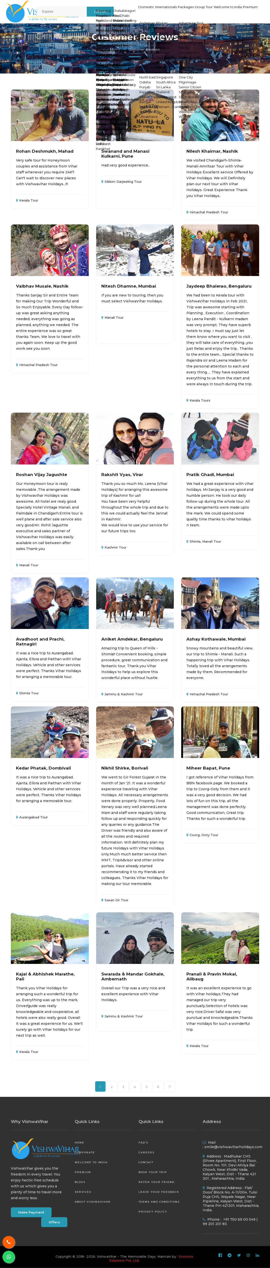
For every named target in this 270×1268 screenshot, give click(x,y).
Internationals (138, 11)
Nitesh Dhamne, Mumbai (128, 286)
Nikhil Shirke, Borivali (124, 768)
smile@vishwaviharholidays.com (233, 1147)
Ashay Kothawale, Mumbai (216, 639)
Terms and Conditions (159, 1201)
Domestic (112, 11)
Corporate (85, 1152)
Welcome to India (219, 11)
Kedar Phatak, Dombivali (43, 768)
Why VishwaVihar (29, 1121)
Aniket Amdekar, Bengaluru (132, 639)
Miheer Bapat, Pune (208, 768)
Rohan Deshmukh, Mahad (44, 151)
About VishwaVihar (93, 1201)
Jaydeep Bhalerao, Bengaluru (219, 286)
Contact (146, 1162)
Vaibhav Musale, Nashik (42, 286)
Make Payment (31, 1212)
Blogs (80, 1182)
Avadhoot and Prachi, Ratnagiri (40, 641)
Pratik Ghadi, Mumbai (210, 474)
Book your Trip (153, 1172)
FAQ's (143, 1142)
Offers (54, 1222)
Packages (164, 11)
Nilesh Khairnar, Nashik (212, 151)
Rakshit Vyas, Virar (122, 474)
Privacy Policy (153, 1211)
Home (115, 49)
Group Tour (188, 11)
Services (83, 1192)
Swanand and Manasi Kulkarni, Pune (125, 154)
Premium (248, 11)
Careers (146, 1152)
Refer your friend (157, 1182)
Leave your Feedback (159, 1192)
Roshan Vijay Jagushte (41, 474)
